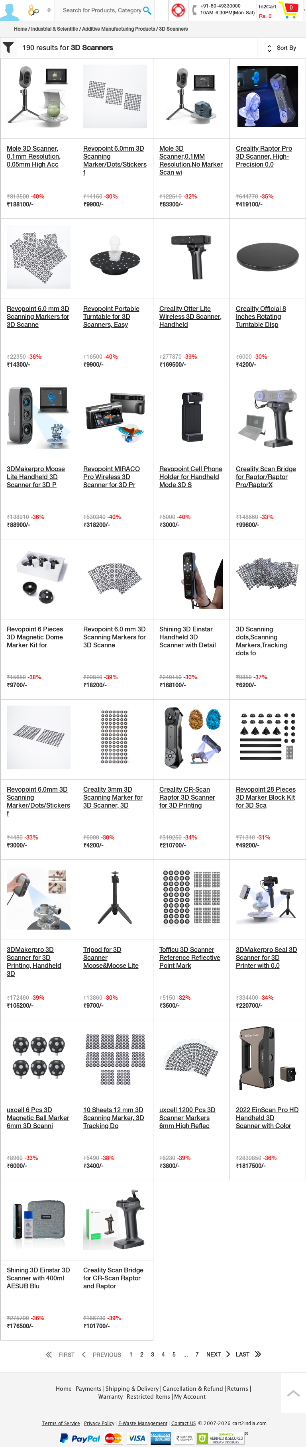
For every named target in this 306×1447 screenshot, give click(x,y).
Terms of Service (61, 1423)
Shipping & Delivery (132, 1389)
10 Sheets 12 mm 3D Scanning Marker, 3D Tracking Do (113, 1118)
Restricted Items (148, 1397)
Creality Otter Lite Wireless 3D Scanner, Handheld (190, 316)
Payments (89, 1389)
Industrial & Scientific (54, 29)
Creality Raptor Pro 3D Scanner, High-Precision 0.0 (264, 156)
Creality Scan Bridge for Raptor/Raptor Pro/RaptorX (266, 477)
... (185, 1354)
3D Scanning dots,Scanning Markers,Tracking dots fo (261, 641)
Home (20, 29)
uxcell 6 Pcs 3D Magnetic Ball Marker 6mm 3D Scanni (38, 1118)
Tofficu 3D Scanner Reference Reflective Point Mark (189, 957)
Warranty (110, 1397)
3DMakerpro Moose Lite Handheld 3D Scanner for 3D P (36, 477)
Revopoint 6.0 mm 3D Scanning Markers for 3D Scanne (38, 316)
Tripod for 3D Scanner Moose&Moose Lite (111, 957)
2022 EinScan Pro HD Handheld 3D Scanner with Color (267, 1118)
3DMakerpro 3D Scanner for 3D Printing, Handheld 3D (34, 961)
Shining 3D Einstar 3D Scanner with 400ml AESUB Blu (38, 1278)
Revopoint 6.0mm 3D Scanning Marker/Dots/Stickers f (115, 160)
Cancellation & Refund (193, 1389)
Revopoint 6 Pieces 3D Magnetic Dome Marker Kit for (35, 637)
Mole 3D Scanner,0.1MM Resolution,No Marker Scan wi (191, 160)
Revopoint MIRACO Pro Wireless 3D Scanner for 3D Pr (111, 477)
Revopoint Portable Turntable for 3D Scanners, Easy (111, 316)
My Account (190, 1397)
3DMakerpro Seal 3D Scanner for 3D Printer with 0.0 (266, 957)
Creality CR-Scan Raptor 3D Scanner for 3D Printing (187, 797)
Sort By (281, 48)
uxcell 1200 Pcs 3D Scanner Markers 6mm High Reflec (187, 1118)
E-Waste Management (142, 1423)
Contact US (183, 1423)
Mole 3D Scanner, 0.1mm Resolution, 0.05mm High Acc (34, 156)
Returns (237, 1389)
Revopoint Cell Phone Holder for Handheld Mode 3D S (190, 477)
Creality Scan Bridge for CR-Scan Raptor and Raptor (113, 1278)
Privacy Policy (99, 1423)
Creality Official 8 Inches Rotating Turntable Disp (261, 316)
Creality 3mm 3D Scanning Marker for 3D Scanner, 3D (113, 797)
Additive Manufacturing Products (118, 29)
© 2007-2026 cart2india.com (232, 1423)
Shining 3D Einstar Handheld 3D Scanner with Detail (187, 637)
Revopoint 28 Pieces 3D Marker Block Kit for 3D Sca (266, 797)
